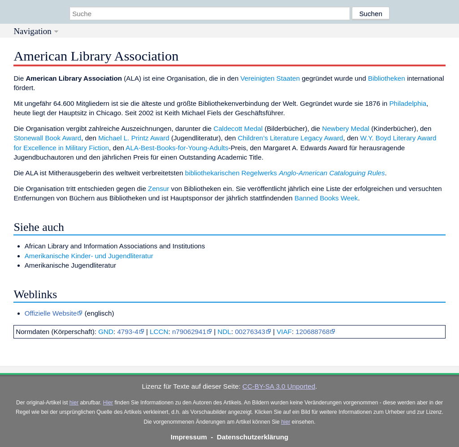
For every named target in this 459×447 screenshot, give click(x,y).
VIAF (284, 331)
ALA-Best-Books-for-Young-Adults (177, 148)
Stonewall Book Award (47, 138)
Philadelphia (407, 103)
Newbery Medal (345, 128)
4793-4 (127, 331)
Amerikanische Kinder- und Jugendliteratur (89, 256)
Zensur (158, 188)
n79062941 (189, 331)
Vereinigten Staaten (270, 78)
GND (105, 331)
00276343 (250, 331)
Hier (108, 402)
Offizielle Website (51, 313)
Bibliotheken (386, 78)
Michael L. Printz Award (133, 138)
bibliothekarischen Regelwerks (231, 173)
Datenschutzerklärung (253, 437)
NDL (224, 331)
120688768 (312, 331)
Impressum (189, 437)
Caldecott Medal (238, 128)
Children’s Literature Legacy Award (290, 138)
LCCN (159, 331)
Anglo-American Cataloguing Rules (332, 173)
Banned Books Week (326, 198)
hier (73, 402)
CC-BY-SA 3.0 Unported (278, 386)
